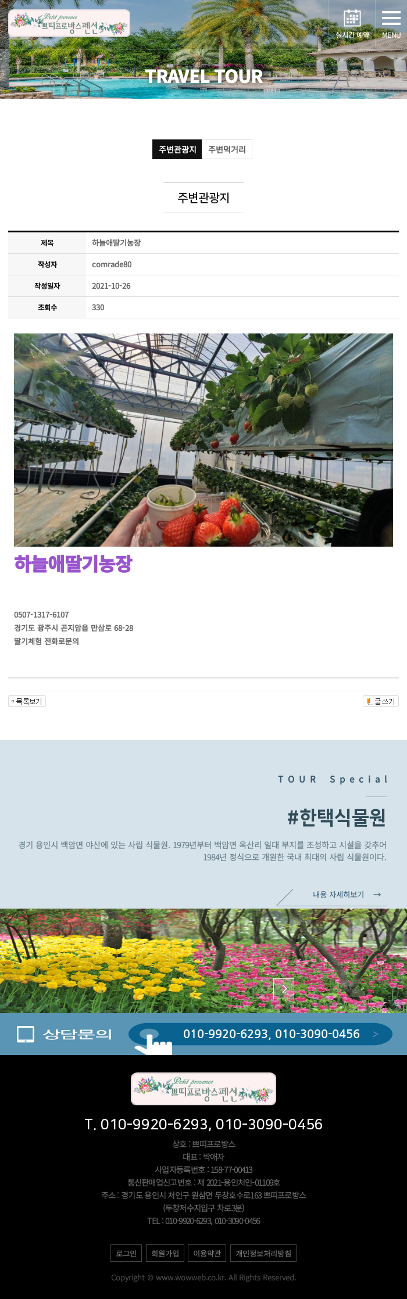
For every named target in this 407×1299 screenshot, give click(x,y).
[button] (283, 988)
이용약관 (207, 1253)
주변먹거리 (227, 149)
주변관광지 (178, 149)
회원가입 (165, 1253)
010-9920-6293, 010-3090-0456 (271, 1034)
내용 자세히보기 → (347, 894)
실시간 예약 (352, 35)
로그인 (126, 1253)
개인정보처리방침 (263, 1253)
